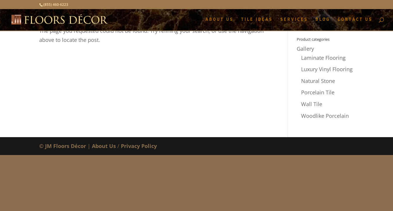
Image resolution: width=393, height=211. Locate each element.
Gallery (305, 48)
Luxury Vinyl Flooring (327, 69)
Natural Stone (318, 80)
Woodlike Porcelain (325, 115)
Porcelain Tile (317, 92)
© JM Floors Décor (62, 145)
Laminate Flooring (323, 57)
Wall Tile (311, 104)
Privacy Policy (139, 145)
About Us (104, 145)
